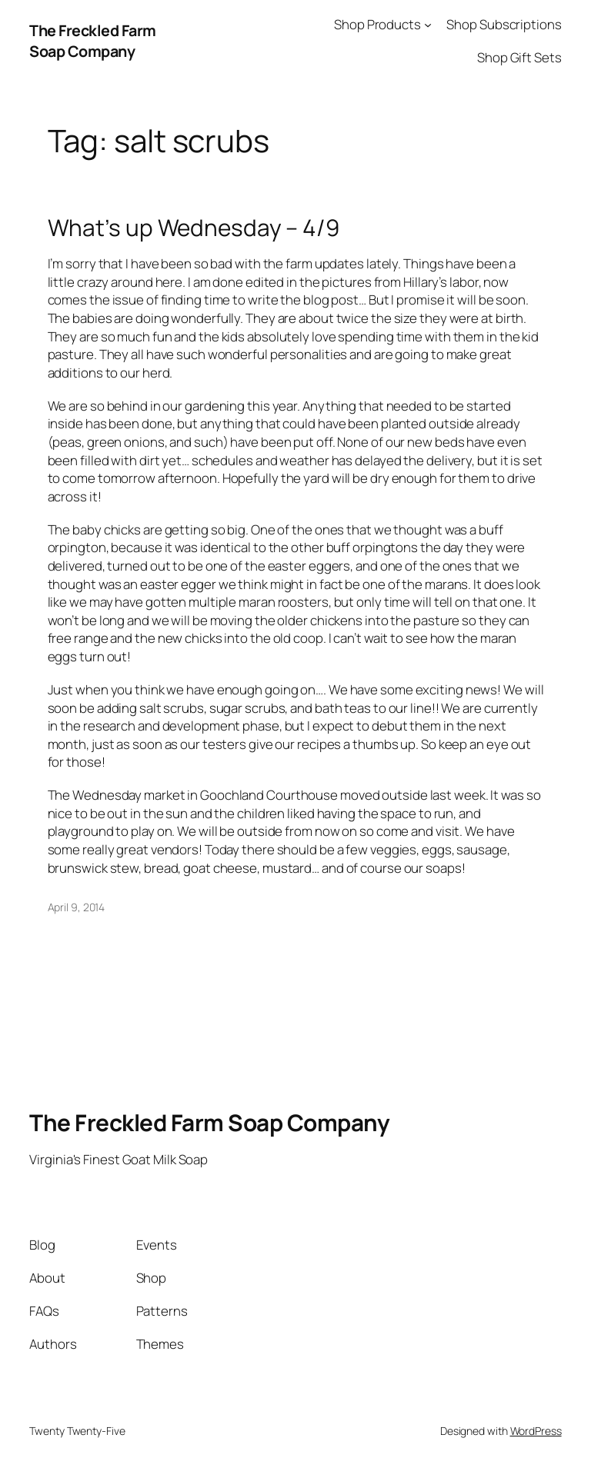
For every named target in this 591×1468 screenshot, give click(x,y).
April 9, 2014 (76, 907)
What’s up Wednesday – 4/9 (194, 227)
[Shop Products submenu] (428, 24)
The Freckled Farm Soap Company (92, 41)
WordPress (536, 1430)
